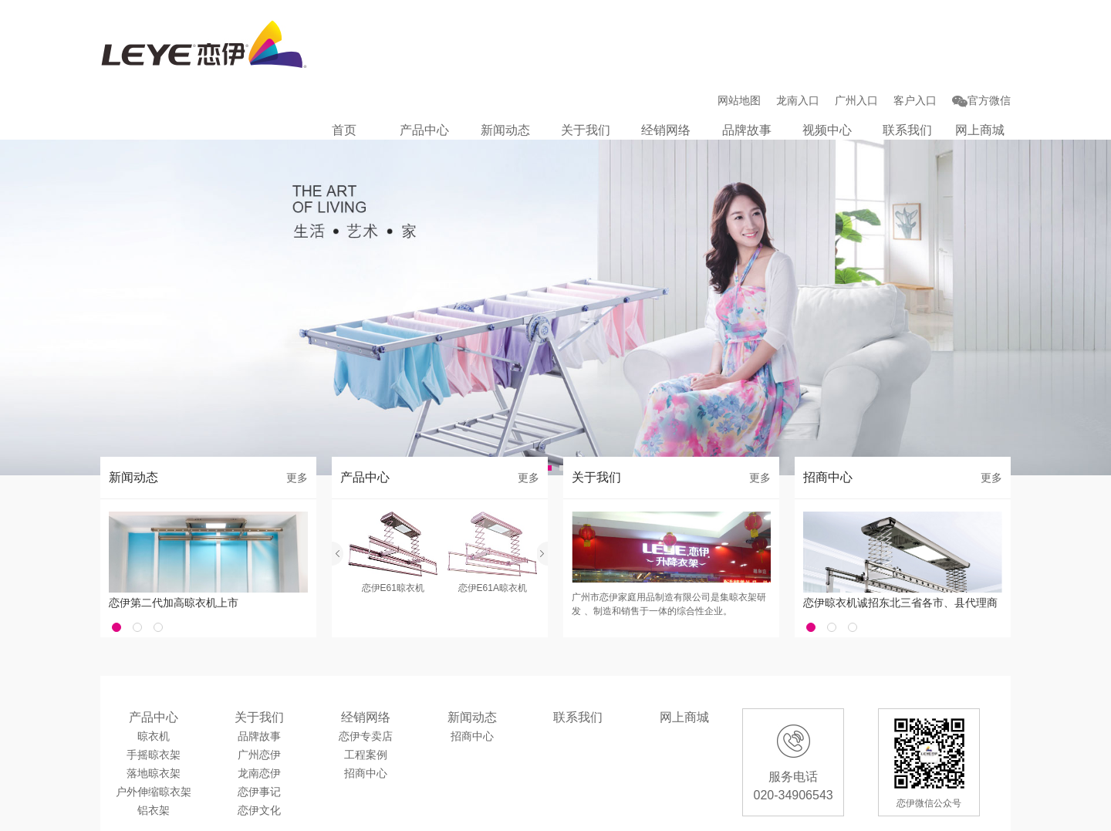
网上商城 (980, 60)
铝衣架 (153, 753)
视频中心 (830, 60)
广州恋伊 (259, 697)
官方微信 (981, 31)
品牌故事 (750, 60)
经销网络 (671, 60)
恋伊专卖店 (366, 679)
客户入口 (915, 31)
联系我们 (909, 60)
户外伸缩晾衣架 (153, 734)
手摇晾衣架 (154, 697)
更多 (297, 420)
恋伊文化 (259, 753)
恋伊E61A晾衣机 (492, 530)
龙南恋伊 (259, 716)
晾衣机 (153, 679)
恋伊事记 (259, 734)
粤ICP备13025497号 (415, 812)
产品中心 (433, 60)
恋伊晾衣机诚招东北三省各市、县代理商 (900, 545)
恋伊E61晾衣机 (393, 530)
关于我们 (591, 60)
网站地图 (739, 31)
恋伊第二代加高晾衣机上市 (173, 545)
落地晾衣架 (154, 716)
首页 (353, 60)
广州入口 (856, 31)
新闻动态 (512, 60)
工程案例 (365, 697)
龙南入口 (797, 31)
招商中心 (365, 716)
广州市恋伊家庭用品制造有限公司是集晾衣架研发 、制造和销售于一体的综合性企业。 (669, 547)
